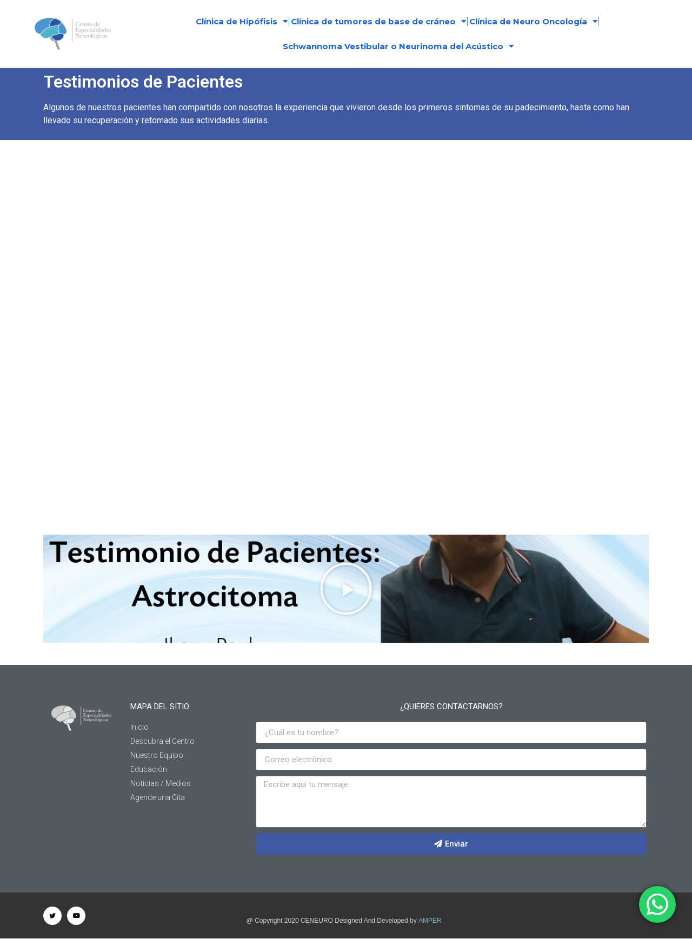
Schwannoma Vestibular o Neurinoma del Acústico (398, 46)
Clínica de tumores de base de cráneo (378, 21)
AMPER (430, 920)
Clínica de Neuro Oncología (533, 21)
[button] (54, 588)
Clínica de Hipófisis (242, 21)
